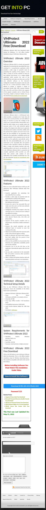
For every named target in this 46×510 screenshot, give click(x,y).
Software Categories (15, 19)
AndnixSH (13, 433)
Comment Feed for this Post (22, 487)
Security (13, 30)
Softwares (7, 30)
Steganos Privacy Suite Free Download (15, 397)
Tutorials (13, 24)
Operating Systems (29, 19)
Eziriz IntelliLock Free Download (19, 95)
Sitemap (38, 495)
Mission (10, 495)
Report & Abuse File (7, 499)
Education (5, 24)
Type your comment (8, 456)
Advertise (22, 499)
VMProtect (14, 310)
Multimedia (17, 21)
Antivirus (36, 21)
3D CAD (40, 19)
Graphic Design (6, 21)
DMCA (15, 499)
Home (5, 19)
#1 (3, 433)
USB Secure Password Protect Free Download (16, 402)
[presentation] (16, 448)
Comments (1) (24, 426)
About (16, 495)
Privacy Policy (31, 495)
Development (27, 21)
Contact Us (22, 495)
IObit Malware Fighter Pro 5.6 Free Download (17, 404)
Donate (28, 499)
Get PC (15, 7)
